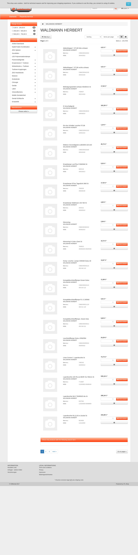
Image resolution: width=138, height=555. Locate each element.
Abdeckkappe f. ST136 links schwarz (75, 48)
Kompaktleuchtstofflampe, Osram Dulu (76, 319)
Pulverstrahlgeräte (24, 59)
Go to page (122, 451)
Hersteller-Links (12, 467)
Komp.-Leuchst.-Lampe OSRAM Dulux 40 (77, 261)
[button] (121, 37)
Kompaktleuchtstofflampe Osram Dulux (76, 280)
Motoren (24, 75)
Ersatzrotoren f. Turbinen (24, 63)
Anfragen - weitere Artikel (15, 470)
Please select (24, 111)
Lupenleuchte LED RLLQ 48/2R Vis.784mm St (78, 377)
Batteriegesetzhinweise (45, 474)
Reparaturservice (26, 17)
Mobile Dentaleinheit (19, 95)
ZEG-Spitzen (24, 50)
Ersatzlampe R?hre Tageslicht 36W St (76, 183)
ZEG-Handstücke (24, 72)
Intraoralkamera (24, 92)
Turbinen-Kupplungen (24, 69)
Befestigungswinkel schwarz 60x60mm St (77, 87)
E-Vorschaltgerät (68, 106)
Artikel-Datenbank (18, 43)
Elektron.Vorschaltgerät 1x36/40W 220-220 (77, 145)
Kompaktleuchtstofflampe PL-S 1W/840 (76, 299)
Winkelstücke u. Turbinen (24, 66)
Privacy (41, 470)
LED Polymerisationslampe (21, 56)
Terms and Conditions (45, 467)
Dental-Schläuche (24, 98)
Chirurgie (24, 82)
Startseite (12, 17)
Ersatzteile (24, 101)
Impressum (42, 472)
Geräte (24, 85)
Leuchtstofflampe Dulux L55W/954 (74, 338)
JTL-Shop (126, 484)
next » (54, 451)
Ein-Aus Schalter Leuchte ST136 (74, 125)
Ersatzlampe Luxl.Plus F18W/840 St (75, 164)
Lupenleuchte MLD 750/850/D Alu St (75, 396)
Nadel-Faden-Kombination (24, 46)
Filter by (46, 37)
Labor (24, 88)
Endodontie (24, 79)
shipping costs (79, 480)
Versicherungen (12, 472)
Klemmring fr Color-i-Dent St (72, 241)
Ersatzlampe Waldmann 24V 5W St (75, 203)
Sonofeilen (15, 53)
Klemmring (66, 222)
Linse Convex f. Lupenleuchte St (74, 357)
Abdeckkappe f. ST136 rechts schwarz (76, 67)
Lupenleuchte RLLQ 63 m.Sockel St (75, 415)
